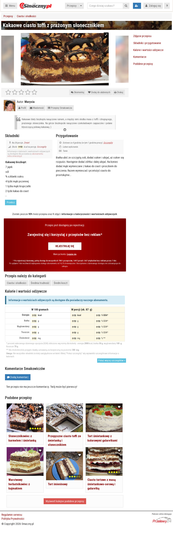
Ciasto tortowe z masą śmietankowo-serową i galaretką (101, 483)
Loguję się (71, 254)
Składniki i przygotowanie (147, 43)
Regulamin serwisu (12, 514)
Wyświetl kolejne (65, 501)
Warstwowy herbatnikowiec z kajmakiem (19, 483)
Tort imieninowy (57, 483)
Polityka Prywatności (13, 518)
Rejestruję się (64, 246)
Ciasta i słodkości (26, 16)
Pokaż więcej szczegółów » (111, 360)
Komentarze (139, 56)
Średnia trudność (40, 283)
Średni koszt (60, 283)
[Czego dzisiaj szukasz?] (105, 6)
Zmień (26, 142)
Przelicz (11, 202)
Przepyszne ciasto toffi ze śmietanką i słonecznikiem (62, 440)
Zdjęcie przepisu (142, 36)
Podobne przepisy (143, 63)
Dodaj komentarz (18, 377)
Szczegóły (41, 146)
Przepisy (72, 5)
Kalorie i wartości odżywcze (148, 50)
